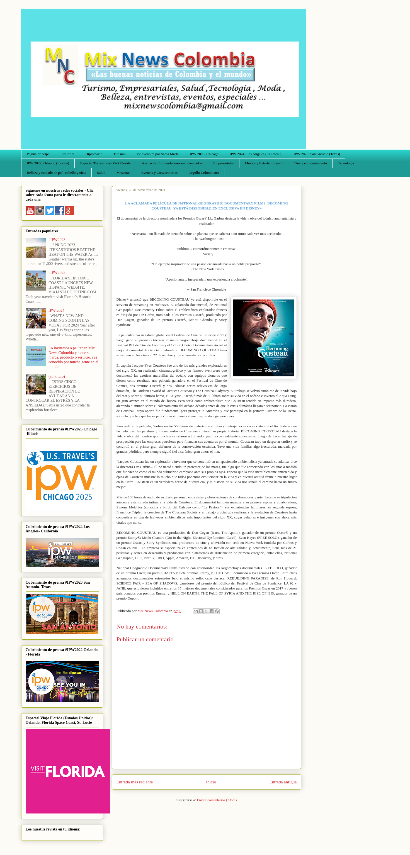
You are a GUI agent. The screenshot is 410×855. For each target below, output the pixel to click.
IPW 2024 (56, 310)
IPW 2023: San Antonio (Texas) (316, 154)
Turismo (119, 154)
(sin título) (56, 376)
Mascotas (123, 172)
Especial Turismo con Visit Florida (105, 163)
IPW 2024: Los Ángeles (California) (256, 154)
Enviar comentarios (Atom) (217, 800)
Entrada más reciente (135, 782)
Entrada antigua (283, 782)
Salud (101, 172)
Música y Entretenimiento (264, 163)
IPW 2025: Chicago (204, 154)
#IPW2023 (56, 240)
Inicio (211, 782)
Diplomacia (93, 154)
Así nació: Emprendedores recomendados (172, 163)
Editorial (68, 154)
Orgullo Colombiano (204, 172)
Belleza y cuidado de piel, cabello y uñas (56, 172)
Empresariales (223, 163)
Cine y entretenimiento (310, 163)
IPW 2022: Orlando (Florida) (48, 163)
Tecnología (346, 163)
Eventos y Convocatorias (159, 172)
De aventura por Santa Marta (158, 154)
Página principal (38, 154)
